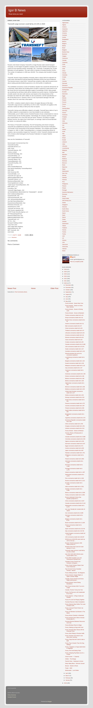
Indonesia (64, 123)
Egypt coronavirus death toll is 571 (74, 446)
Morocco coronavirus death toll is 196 (75, 386)
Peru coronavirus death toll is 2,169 (74, 478)
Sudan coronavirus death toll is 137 (74, 349)
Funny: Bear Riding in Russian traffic (74, 633)
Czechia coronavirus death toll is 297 (75, 405)
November (68, 287)
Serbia (64, 202)
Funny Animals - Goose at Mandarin (74, 313)
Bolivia (64, 45)
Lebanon (64, 142)
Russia (64, 196)
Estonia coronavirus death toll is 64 (74, 337)
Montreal (64, 160)
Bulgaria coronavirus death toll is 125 (75, 361)
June (67, 299)
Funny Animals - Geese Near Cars (74, 303)
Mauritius (64, 154)
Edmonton (65, 93)
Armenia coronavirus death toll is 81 (74, 335)
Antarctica (65, 29)
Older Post (54, 288)
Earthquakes (65, 89)
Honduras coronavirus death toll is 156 (75, 373)
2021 (65, 280)
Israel (63, 131)
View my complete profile (76, 261)
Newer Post (12, 288)
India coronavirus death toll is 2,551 (74, 486)
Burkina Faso (65, 52)
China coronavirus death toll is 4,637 (74, 501)
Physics (64, 186)
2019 (65, 683)
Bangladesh (65, 39)
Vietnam (64, 248)
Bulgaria (64, 50)
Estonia (64, 98)
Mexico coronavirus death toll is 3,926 (75, 492)
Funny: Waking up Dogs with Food (74, 627)
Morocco (64, 163)
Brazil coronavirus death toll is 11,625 (75, 522)
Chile (63, 68)
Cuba (63, 79)
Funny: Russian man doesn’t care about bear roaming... (74, 636)
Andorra (64, 27)
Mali (63, 152)
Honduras (64, 114)
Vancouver (65, 244)
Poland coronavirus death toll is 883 (74, 458)
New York (64, 173)
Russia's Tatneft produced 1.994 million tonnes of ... (73, 543)
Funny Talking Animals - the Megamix (75, 572)
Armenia (64, 33)
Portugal (64, 190)
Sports (64, 217)
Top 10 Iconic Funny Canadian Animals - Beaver (73, 569)
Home (33, 288)
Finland (64, 100)
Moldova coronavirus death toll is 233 (75, 389)
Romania (64, 194)
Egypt (63, 96)
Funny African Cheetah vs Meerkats (74, 615)
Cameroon (65, 58)
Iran (63, 125)
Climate (64, 73)
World (63, 250)
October (68, 289)
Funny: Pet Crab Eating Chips (73, 650)
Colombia (64, 75)
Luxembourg (65, 148)
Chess (64, 66)
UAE (63, 236)
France (64, 104)
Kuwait (64, 139)
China (63, 70)
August (68, 294)
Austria (64, 37)
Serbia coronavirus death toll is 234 (74, 395)
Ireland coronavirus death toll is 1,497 (75, 472)
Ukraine (64, 240)
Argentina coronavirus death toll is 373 (75, 417)
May (67, 301)
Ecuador (64, 91)
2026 (65, 269)
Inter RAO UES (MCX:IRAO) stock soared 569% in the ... (74, 554)
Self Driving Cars (66, 200)
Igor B (73, 257)
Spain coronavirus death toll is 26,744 (75, 528)
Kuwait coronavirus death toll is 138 (74, 363)
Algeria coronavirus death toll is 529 (74, 441)
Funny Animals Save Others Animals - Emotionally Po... (75, 618)
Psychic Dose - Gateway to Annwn (74, 661)
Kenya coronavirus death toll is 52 (74, 317)
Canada (64, 60)
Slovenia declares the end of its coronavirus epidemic (73, 354)
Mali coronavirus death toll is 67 (73, 326)
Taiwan (64, 225)
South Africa (65, 209)
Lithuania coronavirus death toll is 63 (74, 333)
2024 (65, 274)
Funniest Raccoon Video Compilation (75, 602)
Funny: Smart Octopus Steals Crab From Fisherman (74, 566)
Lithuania (64, 146)
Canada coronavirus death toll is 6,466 (75, 344)
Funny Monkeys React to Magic (73, 625)
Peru (63, 181)
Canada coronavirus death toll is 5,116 (75, 503)
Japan (64, 135)
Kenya (64, 137)
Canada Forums (12, 697)
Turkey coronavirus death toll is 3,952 (75, 494)
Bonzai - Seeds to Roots (71, 665)
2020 (65, 283)
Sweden (64, 221)
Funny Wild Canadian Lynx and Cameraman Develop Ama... (73, 558)
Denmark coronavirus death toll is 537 (75, 443)
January (68, 680)
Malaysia (64, 150)
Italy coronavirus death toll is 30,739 (74, 531)
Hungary (64, 116)
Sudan (64, 219)
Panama (64, 179)
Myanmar (64, 167)
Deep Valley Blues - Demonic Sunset (74, 663)
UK (63, 238)
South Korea (65, 211)
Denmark (64, 83)
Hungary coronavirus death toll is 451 (75, 426)
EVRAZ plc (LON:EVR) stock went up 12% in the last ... (75, 540)
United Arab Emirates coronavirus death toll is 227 (74, 392)
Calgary (64, 56)
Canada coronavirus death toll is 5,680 (75, 436)
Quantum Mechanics (67, 192)
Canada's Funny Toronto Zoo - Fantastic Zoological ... (73, 562)
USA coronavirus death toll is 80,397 (74, 537)
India (63, 121)
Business (14, 237)
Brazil (63, 47)
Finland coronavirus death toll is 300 (74, 408)
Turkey (64, 234)
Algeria (64, 24)
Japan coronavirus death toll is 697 (74, 450)
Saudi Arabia (65, 198)
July (67, 296)
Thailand (64, 227)
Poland (64, 188)
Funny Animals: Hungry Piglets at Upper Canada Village (74, 575)
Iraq (63, 127)
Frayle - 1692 (68, 668)
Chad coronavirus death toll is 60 (73, 328)
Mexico (64, 156)
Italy (63, 133)
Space (64, 213)
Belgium (64, 43)
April (67, 673)
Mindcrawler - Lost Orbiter (72, 670)
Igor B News (17, 10)
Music (63, 165)
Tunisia (64, 232)
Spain (63, 215)
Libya (63, 144)
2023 (65, 276)
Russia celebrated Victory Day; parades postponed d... (73, 498)
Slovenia (64, 206)
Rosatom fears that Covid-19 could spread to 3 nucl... (74, 547)
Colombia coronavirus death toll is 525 (75, 439)
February (68, 678)
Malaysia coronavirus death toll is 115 (75, 365)
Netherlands (65, 171)
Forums (64, 102)
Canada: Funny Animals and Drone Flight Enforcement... (74, 579)
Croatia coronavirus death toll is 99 (74, 342)
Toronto (64, 230)
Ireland (64, 129)
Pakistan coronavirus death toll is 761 (75, 452)
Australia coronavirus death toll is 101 (75, 351)
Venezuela (65, 246)
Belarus (64, 41)
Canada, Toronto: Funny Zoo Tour (74, 590)
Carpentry (64, 62)
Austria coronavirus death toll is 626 (74, 448)
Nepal (63, 169)
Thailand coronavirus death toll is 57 (74, 330)
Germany (64, 110)
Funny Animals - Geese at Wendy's (74, 430)
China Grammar (12, 695)
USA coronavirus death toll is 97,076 (74, 346)
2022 (65, 278)
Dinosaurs (65, 85)
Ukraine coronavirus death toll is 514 (74, 428)
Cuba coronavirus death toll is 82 (73, 339)
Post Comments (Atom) (21, 292)
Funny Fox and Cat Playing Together (74, 599)
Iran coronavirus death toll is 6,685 (74, 513)
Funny (64, 106)
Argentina (64, 31)
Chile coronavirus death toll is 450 (74, 423)
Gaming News (66, 108)
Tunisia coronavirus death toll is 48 (74, 315)
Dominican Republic (67, 87)
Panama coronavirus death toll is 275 (75, 403)
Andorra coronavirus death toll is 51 (74, 323)
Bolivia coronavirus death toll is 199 (74, 380)
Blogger (50, 701)
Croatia (64, 77)
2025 (65, 271)
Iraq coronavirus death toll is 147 (73, 367)
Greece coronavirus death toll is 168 (74, 376)
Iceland (64, 119)
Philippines (65, 183)
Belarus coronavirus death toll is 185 (74, 378)
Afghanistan (65, 22)
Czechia (64, 81)
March (67, 675)
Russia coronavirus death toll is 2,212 (75, 480)
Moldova (64, 158)
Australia (64, 35)
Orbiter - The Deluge (70, 659)
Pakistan (64, 177)
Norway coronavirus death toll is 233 (74, 397)
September (69, 292)
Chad (63, 64)
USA (63, 242)
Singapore (65, 204)
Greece (64, 112)
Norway (64, 175)
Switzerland (65, 223)
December (68, 285)
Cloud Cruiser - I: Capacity (72, 656)
